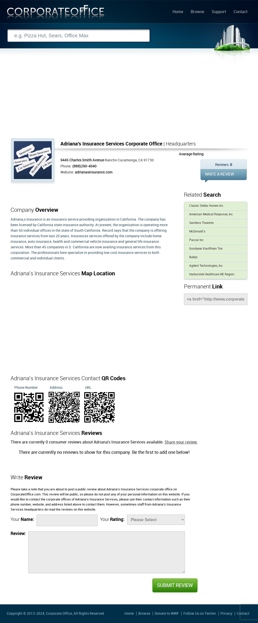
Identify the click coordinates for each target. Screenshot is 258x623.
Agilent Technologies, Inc (206, 266)
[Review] (106, 552)
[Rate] (156, 520)
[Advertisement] (129, 100)
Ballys (193, 257)
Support (219, 12)
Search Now (178, 36)
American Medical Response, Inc (211, 214)
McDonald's (197, 231)
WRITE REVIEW (223, 176)
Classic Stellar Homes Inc (206, 205)
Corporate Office (56, 13)
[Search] (78, 36)
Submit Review (175, 585)
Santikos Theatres (201, 223)
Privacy (226, 613)
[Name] (67, 520)
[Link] (215, 299)
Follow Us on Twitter (199, 613)
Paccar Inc (196, 240)
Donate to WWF (167, 613)
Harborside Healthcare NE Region (211, 274)
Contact (240, 12)
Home (178, 12)
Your (22, 519)
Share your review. (181, 442)
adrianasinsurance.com (93, 172)
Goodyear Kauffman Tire (205, 248)
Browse (197, 12)
